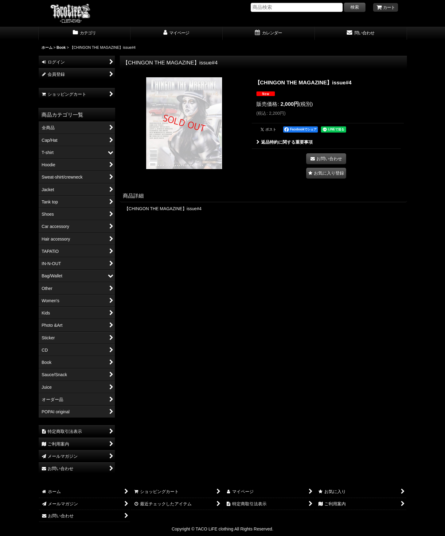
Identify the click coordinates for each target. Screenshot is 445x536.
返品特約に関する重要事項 (284, 142)
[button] (326, 173)
